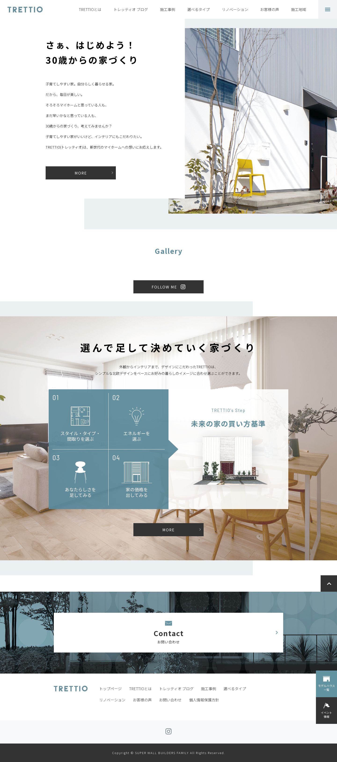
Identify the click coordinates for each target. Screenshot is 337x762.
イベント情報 (326, 714)
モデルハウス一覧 (326, 688)
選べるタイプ (198, 9)
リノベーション (235, 9)
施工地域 (298, 9)
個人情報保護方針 (204, 700)
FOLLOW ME (164, 287)
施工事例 (167, 9)
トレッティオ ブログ (131, 9)
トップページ (110, 688)
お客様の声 (269, 9)
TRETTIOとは (90, 9)
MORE (81, 173)
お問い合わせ (170, 700)
